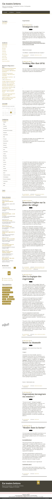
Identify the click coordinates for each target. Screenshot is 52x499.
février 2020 (4, 45)
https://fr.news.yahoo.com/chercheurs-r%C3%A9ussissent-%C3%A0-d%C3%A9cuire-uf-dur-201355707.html (33, 43)
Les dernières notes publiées (26, 495)
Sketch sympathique (7, 226)
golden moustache (6, 290)
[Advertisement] (9, 313)
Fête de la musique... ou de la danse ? (8, 214)
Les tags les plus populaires (33, 495)
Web (4, 185)
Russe (4, 160)
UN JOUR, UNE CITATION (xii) (8, 87)
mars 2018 (4, 56)
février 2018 (4, 57)
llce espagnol (5, 296)
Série (4, 166)
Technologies (5, 177)
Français (4, 138)
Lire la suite (4, 23)
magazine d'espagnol (7, 287)
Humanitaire (5, 141)
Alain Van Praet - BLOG (6, 88)
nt (2, 79)
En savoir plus (47, 498)
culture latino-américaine (8, 292)
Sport (4, 172)
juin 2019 (4, 48)
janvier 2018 (4, 59)
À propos (18, 12)
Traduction (5, 181)
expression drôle (28, 269)
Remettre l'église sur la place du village (33, 203)
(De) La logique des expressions (31, 277)
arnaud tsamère (6, 294)
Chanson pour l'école (7, 220)
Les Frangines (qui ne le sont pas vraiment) (8, 245)
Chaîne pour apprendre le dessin (8, 232)
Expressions (5, 134)
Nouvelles (5, 158)
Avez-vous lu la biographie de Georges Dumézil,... (8, 70)
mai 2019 (4, 49)
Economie (5, 128)
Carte (3, 190)
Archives (11, 12)
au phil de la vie (8, 79)
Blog (4, 124)
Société (4, 168)
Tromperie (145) (30, 26)
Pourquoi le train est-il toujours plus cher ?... (8, 90)
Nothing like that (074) (33, 63)
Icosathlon (5, 147)
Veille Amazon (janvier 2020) (7, 202)
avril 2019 (4, 51)
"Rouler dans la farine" (33, 427)
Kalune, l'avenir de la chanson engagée (7, 252)
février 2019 (4, 54)
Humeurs (5, 143)
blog (42, 496)
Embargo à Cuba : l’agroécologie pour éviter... (8, 84)
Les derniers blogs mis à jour (18, 495)
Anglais (4, 122)
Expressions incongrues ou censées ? (34, 395)
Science (4, 164)
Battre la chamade (31, 342)
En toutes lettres (11, 3)
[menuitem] (5, 12)
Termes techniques (7, 179)
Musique (5, 155)
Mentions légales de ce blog (19, 496)
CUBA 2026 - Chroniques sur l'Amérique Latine (8, 85)
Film (4, 136)
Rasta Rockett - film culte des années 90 (8, 259)
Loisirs (4, 153)
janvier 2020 (4, 46)
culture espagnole (6, 303)
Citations (5, 126)
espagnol (4, 299)
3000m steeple (26, 268)
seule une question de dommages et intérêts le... (8, 94)
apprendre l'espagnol (7, 301)
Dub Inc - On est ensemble (8, 238)
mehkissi (31, 268)
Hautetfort (28, 494)
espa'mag (11, 296)
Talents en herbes (6, 174)
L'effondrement (6, 208)
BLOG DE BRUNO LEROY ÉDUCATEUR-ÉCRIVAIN (7, 99)
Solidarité (5, 170)
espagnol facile (11, 299)
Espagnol (5, 132)
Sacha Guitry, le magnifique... (8, 77)
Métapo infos (4, 78)
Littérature (5, 151)
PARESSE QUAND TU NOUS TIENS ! (9, 97)
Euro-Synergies (11, 82)
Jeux (4, 149)
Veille (4, 183)
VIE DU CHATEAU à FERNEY (7, 95)
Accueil (5, 12)
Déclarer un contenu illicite (12, 496)
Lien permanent (25, 55)
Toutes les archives (5, 61)
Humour (4, 145)
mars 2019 (4, 53)
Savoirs (4, 162)
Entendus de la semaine (7, 130)
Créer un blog (24, 494)
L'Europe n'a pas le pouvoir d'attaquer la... (7, 74)
